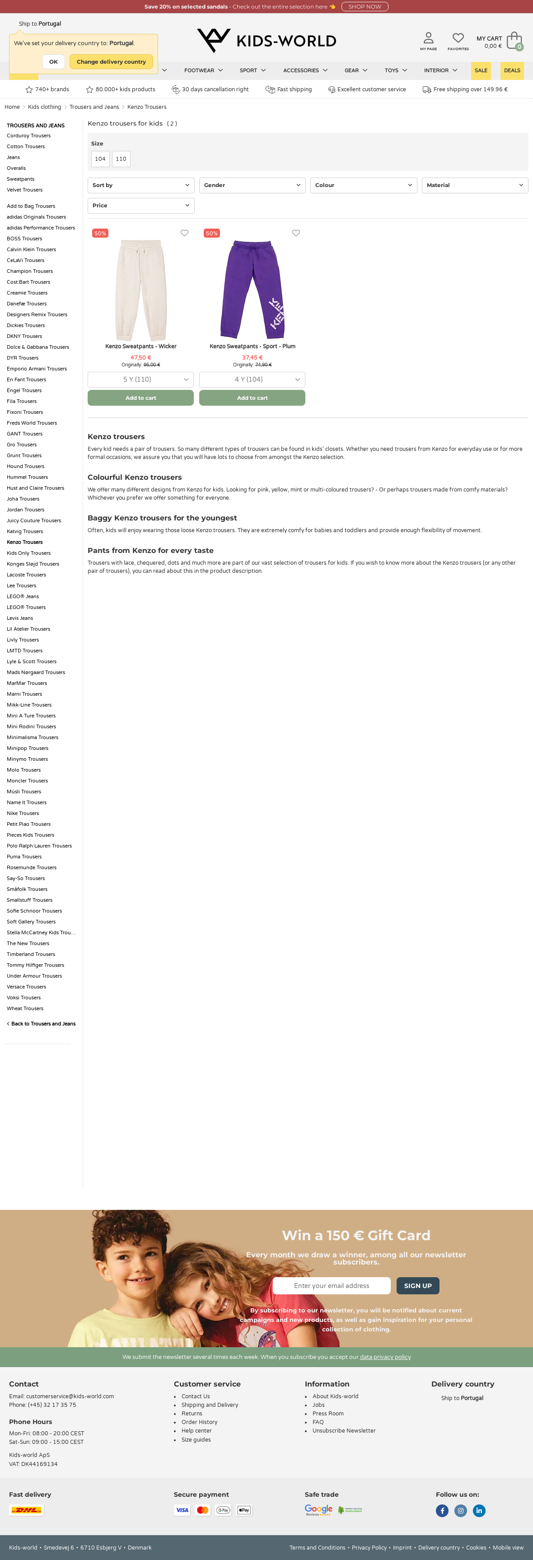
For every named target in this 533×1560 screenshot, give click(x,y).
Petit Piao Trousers (29, 824)
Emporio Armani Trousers (37, 369)
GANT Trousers (24, 434)
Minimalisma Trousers (32, 737)
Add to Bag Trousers (31, 206)
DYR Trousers (22, 358)
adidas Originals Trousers (36, 217)
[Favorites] (184, 233)
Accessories (305, 70)
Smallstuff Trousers (29, 900)
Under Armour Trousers (34, 976)
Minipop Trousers (27, 748)
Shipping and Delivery (210, 1405)
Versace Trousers (26, 987)
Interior (441, 70)
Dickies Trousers (26, 325)
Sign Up (418, 1286)
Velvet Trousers (24, 190)
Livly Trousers (23, 640)
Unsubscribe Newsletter (344, 1431)
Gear (356, 70)
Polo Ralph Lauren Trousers (39, 846)
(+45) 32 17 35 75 (52, 1405)
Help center (197, 1431)
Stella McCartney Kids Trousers (42, 933)
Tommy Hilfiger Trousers (35, 965)
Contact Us (196, 1396)
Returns (192, 1413)
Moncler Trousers (27, 781)
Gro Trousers (22, 445)
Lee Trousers (21, 586)
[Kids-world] (266, 41)
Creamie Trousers (27, 293)
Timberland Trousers (31, 954)
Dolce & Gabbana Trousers (38, 347)
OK (53, 61)
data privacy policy (385, 1357)
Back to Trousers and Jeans (41, 1024)
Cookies (476, 1548)
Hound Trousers (25, 466)
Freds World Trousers (32, 423)
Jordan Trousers (25, 510)
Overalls (16, 168)
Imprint (402, 1548)
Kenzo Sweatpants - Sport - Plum (252, 346)
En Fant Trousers (26, 380)
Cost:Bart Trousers (28, 282)
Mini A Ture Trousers (31, 716)
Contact (24, 1384)
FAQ (318, 1422)
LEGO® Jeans (23, 597)
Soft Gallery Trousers (31, 922)
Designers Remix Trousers (37, 315)
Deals (512, 71)
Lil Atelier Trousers (28, 629)
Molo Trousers (24, 770)
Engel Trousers (24, 391)
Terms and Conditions (318, 1548)
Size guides (196, 1440)
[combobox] (141, 380)
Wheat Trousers (25, 1009)
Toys (396, 70)
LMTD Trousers (24, 651)
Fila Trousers (22, 401)
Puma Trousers (24, 857)
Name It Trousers (27, 803)
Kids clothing (44, 107)
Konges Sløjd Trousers (33, 564)
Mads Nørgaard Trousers (36, 672)
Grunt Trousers (24, 456)
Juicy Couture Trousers (34, 521)
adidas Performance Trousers (41, 228)
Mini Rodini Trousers (31, 727)
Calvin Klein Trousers (31, 250)
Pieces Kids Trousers (30, 835)
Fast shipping (289, 90)
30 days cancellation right (210, 89)
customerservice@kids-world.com (70, 1396)
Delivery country (439, 1548)
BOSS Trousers (24, 239)
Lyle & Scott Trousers (31, 662)
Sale (481, 71)
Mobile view (508, 1548)
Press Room (328, 1413)
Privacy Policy (369, 1548)
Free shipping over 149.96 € (465, 89)
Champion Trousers (30, 271)
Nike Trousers (23, 813)
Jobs (319, 1405)
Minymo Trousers (27, 759)
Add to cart (141, 397)
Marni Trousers (24, 694)
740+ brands (47, 89)
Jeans (13, 157)
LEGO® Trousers (26, 607)
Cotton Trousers (26, 147)
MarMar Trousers (27, 683)
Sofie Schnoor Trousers (34, 911)
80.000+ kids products (120, 89)
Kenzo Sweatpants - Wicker (141, 346)
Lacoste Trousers (26, 575)
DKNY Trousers (24, 336)
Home (12, 107)
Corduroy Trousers (29, 136)
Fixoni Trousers (25, 412)
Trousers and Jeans (94, 107)
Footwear (203, 70)
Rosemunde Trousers (31, 868)
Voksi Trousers (24, 998)
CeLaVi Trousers (25, 260)
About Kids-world (336, 1396)
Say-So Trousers (26, 878)
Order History (199, 1422)
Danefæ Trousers (27, 304)
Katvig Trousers (25, 531)
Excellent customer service (367, 89)
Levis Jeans (20, 618)
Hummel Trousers (27, 477)
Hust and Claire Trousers (35, 488)
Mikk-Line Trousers (29, 705)
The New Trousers (28, 943)
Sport (253, 70)
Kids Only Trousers (29, 553)
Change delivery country (111, 61)
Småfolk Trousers (27, 889)
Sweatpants (20, 179)
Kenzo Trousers (147, 107)
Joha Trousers (23, 499)
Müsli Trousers (24, 792)
